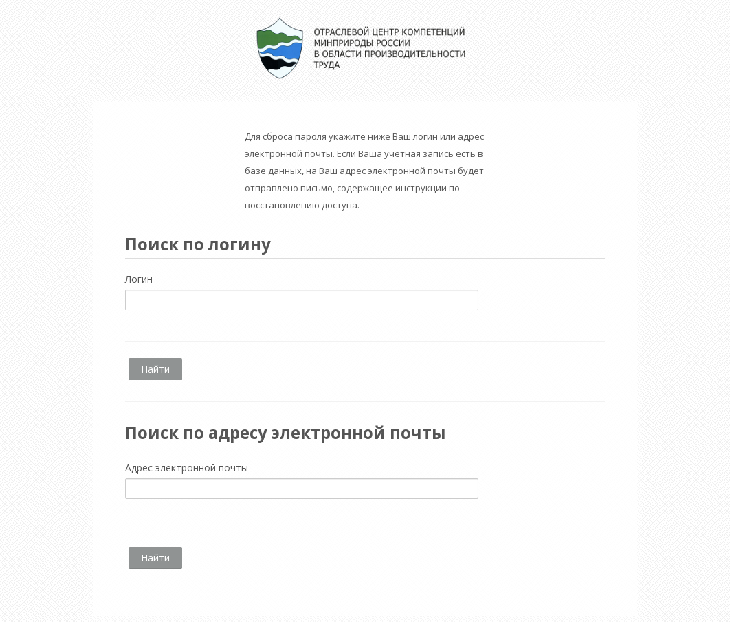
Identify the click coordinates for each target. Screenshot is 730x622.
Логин (139, 279)
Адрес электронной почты (186, 467)
